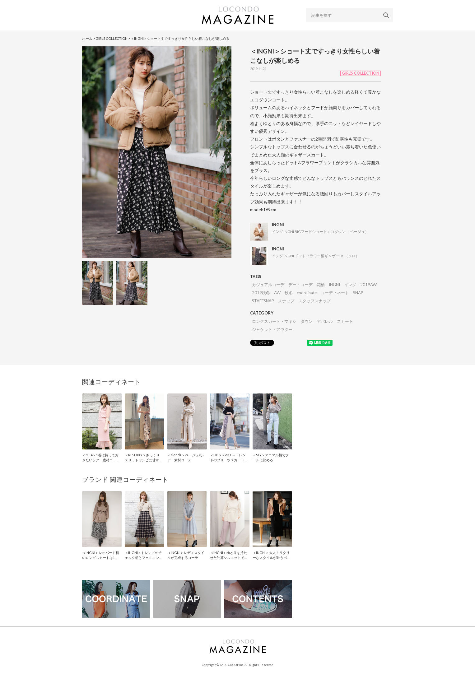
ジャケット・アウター (272, 329)
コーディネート (335, 292)
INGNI (334, 284)
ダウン (306, 321)
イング (350, 284)
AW (277, 292)
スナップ (286, 300)
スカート (345, 321)
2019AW (368, 284)
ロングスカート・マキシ (274, 321)
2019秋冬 (261, 292)
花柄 (321, 284)
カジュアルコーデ (268, 284)
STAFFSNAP (263, 300)
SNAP (358, 292)
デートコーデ (300, 284)
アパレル (325, 321)
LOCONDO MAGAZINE (237, 15)
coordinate (307, 292)
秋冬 (289, 292)
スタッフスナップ (314, 300)
